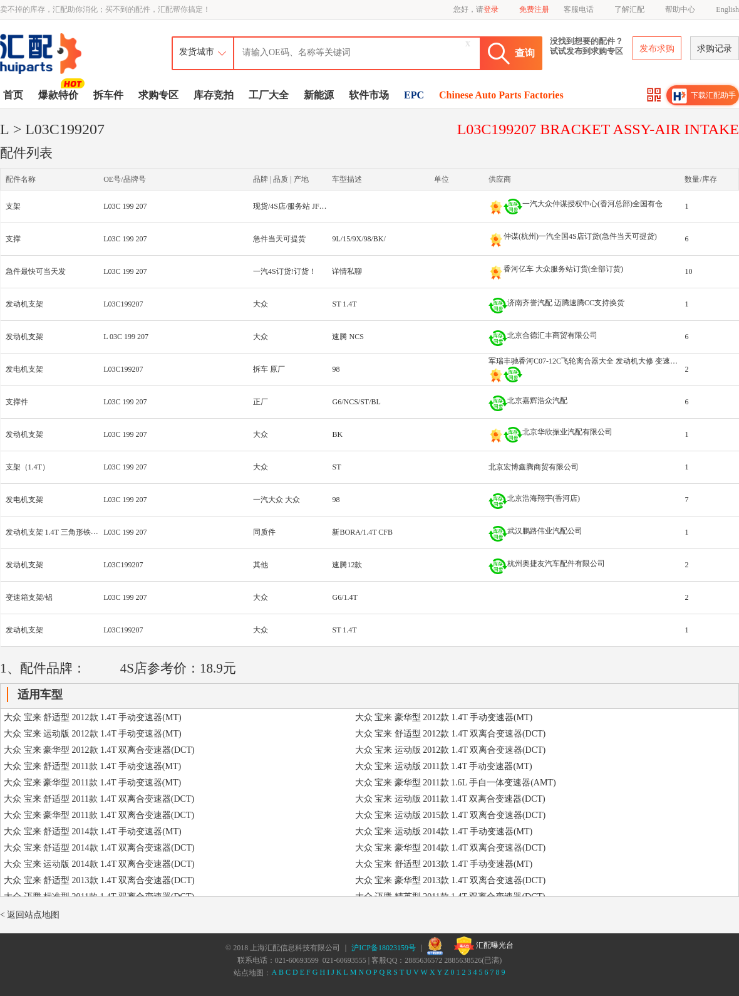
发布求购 (656, 48)
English (727, 9)
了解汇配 (629, 9)
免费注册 (534, 9)
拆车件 (108, 95)
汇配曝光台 (484, 945)
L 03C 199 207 (125, 336)
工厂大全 (269, 95)
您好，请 (476, 9)
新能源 (319, 95)
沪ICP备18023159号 (383, 947)
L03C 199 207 (125, 206)
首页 (13, 95)
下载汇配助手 (704, 95)
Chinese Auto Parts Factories (501, 95)
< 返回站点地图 (29, 915)
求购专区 (158, 95)
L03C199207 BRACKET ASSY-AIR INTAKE (598, 129)
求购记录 (714, 48)
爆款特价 (59, 94)
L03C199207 (123, 304)
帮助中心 (680, 9)
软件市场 (369, 95)
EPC (414, 95)
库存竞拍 (214, 95)
